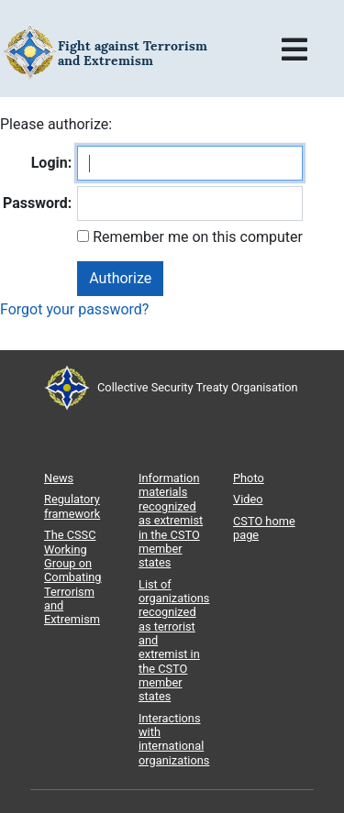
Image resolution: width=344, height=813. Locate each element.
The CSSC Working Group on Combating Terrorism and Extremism (73, 577)
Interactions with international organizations (174, 739)
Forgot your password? (74, 309)
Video (248, 499)
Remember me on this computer (196, 237)
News (58, 478)
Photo (248, 478)
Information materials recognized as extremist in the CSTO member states (171, 520)
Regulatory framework (72, 506)
